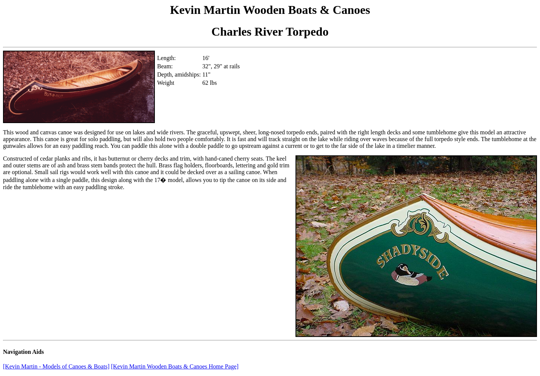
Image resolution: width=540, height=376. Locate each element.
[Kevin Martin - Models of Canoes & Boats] (56, 366)
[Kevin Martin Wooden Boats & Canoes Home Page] (174, 366)
